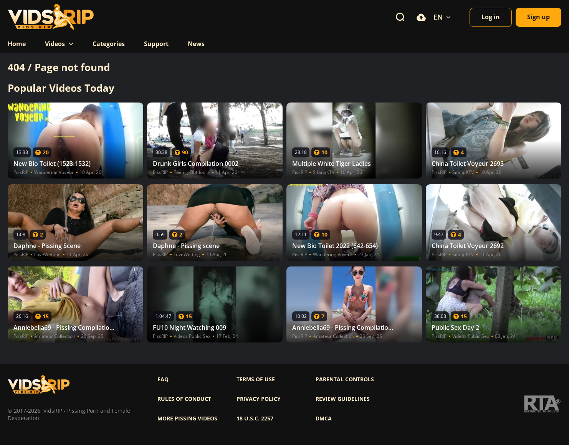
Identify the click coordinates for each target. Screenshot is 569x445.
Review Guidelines (343, 398)
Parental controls (345, 379)
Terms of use (256, 379)
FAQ (163, 379)
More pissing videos (187, 418)
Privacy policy (259, 398)
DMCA (324, 418)
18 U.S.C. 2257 (255, 418)
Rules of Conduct (184, 398)
